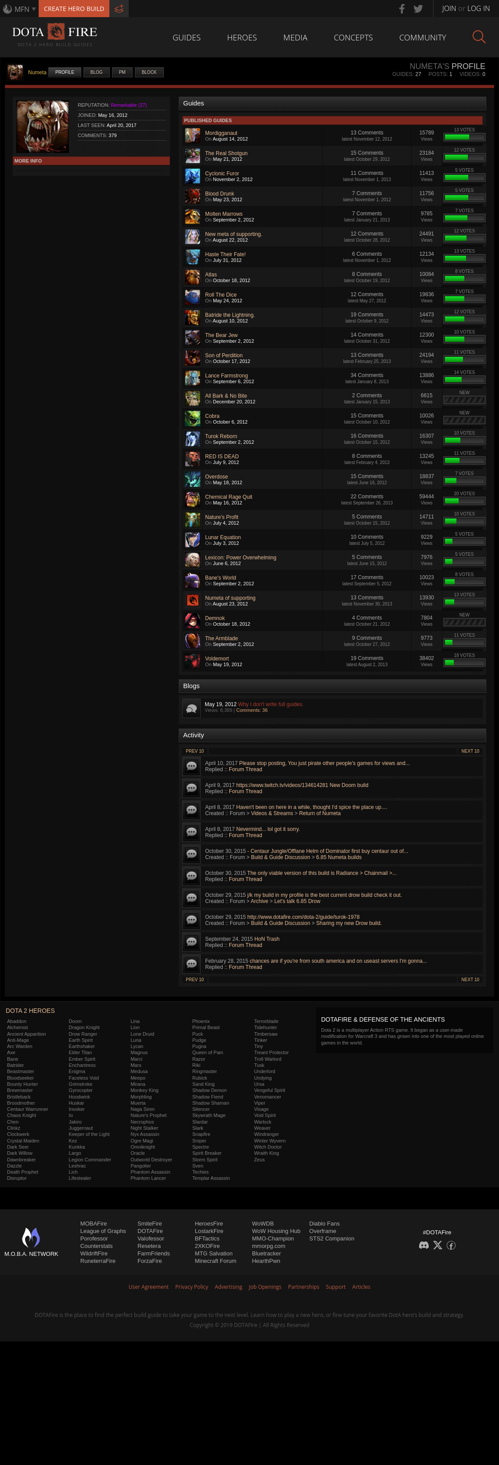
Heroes (242, 37)
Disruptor (17, 1178)
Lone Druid (142, 1034)
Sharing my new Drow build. (349, 923)
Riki (196, 1065)
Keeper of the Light (89, 1134)
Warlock (262, 1121)
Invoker (77, 1109)
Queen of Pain (207, 1052)
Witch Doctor (268, 1147)
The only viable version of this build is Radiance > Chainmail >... (322, 873)
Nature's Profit (222, 517)
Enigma (77, 1071)
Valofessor (150, 1238)
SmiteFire (149, 1223)
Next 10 (470, 751)
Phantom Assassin (150, 1172)
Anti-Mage (18, 1040)
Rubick (199, 1078)
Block (149, 72)
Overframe (322, 1231)
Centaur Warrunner (27, 1109)
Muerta (137, 1103)
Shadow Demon (209, 1090)
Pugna (199, 1046)
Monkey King (144, 1090)
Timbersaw (265, 1034)
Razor (198, 1059)
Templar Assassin (211, 1178)
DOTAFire (150, 1231)
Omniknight (142, 1147)
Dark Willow (20, 1153)
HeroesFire (209, 1223)
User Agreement (149, 1287)
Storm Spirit (204, 1159)
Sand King (203, 1084)
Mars (135, 1065)
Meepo (137, 1078)
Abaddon (16, 1021)
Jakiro (75, 1121)
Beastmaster (20, 1071)
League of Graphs (103, 1231)
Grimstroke (81, 1084)
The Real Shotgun (226, 153)
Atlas (211, 275)
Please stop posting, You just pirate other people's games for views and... (324, 763)
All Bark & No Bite (226, 396)
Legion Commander (90, 1159)
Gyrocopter (81, 1090)
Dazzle (14, 1165)
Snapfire (201, 1134)
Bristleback (19, 1096)
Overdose (216, 477)
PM (122, 72)
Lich (73, 1172)
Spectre (200, 1147)
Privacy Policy (191, 1287)
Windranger (266, 1134)
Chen (12, 1121)
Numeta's (429, 66)
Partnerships (303, 1287)
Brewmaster (20, 1090)
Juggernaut (81, 1128)
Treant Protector (271, 1052)
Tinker (260, 1040)
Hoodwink (79, 1096)
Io (71, 1115)
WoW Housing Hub (276, 1231)
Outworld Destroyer (151, 1159)
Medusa (139, 1071)
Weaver (262, 1128)
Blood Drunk (219, 194)
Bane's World (220, 578)
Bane (12, 1059)
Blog (96, 72)
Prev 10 (195, 751)
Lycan (136, 1046)
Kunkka (77, 1147)
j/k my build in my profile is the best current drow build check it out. (324, 895)
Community (422, 37)
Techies (200, 1172)
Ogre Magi (141, 1140)
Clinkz (13, 1128)
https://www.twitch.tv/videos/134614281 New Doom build (302, 785)
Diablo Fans (324, 1223)
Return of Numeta (320, 813)
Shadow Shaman (210, 1103)
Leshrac (77, 1165)
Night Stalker (144, 1128)
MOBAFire (93, 1223)
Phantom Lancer (148, 1178)
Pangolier (140, 1165)
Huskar (76, 1103)
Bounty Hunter (22, 1084)
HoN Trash (266, 939)
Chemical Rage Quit (228, 497)
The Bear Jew (221, 335)
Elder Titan (80, 1052)
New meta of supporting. (233, 234)
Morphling (141, 1096)
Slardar (200, 1121)
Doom (75, 1021)
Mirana (137, 1084)
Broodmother (21, 1103)
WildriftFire (94, 1253)
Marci (136, 1059)
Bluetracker (266, 1253)
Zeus (259, 1159)
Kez (73, 1140)
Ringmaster (204, 1071)
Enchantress (82, 1065)
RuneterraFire (98, 1261)
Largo (75, 1153)
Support (336, 1287)
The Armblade (221, 638)
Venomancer (267, 1096)
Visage (261, 1109)
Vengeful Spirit (269, 1090)
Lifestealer (80, 1178)
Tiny (258, 1046)
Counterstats (96, 1246)
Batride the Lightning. (230, 315)
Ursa (259, 1084)
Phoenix (201, 1021)
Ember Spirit (82, 1059)
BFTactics (207, 1238)
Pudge (199, 1040)
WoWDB (263, 1223)
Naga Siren (142, 1109)
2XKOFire (207, 1246)
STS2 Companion (331, 1238)
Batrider (15, 1065)
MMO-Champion (273, 1238)
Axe (11, 1052)
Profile (64, 72)
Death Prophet (22, 1172)
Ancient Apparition (26, 1034)
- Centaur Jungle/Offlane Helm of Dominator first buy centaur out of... (327, 851)
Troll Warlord (267, 1059)
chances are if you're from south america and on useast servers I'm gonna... (338, 961)
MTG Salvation (213, 1253)
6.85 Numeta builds (339, 857)
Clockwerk (18, 1134)
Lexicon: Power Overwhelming (240, 558)
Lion (135, 1027)
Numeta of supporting (230, 598)
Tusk (259, 1065)
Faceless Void (84, 1078)
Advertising (228, 1287)
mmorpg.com (269, 1246)
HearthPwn (266, 1261)
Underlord (264, 1071)
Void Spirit (265, 1115)
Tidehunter (265, 1027)
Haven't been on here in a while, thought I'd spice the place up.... (311, 807)
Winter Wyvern (270, 1140)
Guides (187, 37)
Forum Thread (245, 769)
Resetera (149, 1246)
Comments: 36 (252, 710)
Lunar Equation (223, 537)
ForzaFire (149, 1261)
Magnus (139, 1052)
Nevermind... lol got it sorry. (268, 829)
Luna (135, 1040)
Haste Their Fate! (225, 254)
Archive (259, 901)
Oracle (137, 1153)
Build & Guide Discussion (280, 857)
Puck (197, 1034)
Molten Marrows (223, 214)
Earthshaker (82, 1046)
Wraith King (266, 1153)
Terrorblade (266, 1021)
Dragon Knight (84, 1027)
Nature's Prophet (148, 1115)
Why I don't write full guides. (271, 704)
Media (295, 37)
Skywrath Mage (209, 1115)
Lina (135, 1021)
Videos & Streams (272, 813)
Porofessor (94, 1238)
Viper (259, 1103)
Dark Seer (18, 1147)
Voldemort (217, 659)
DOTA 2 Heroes (30, 1010)
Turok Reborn (221, 436)
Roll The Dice (221, 295)
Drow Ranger (83, 1034)
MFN (21, 9)
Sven (197, 1165)
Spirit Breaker (207, 1153)
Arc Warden (20, 1046)
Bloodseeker (20, 1078)
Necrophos (142, 1121)
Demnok (215, 618)
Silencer (201, 1109)
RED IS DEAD (222, 456)
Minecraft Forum (215, 1261)
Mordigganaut (221, 133)
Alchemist (17, 1027)
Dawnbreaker (21, 1159)
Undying (262, 1078)
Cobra (212, 416)
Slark (197, 1128)
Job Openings (265, 1287)
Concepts (353, 37)
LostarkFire (209, 1231)
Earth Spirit (81, 1040)
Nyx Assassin (144, 1134)
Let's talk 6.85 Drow (297, 901)
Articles (361, 1287)
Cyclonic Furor (222, 173)
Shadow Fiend (207, 1096)
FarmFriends (153, 1253)
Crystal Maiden (23, 1140)
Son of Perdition (223, 355)
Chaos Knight (21, 1115)
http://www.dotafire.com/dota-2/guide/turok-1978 (303, 917)
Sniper (199, 1140)
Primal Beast (206, 1027)
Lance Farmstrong (226, 376)
